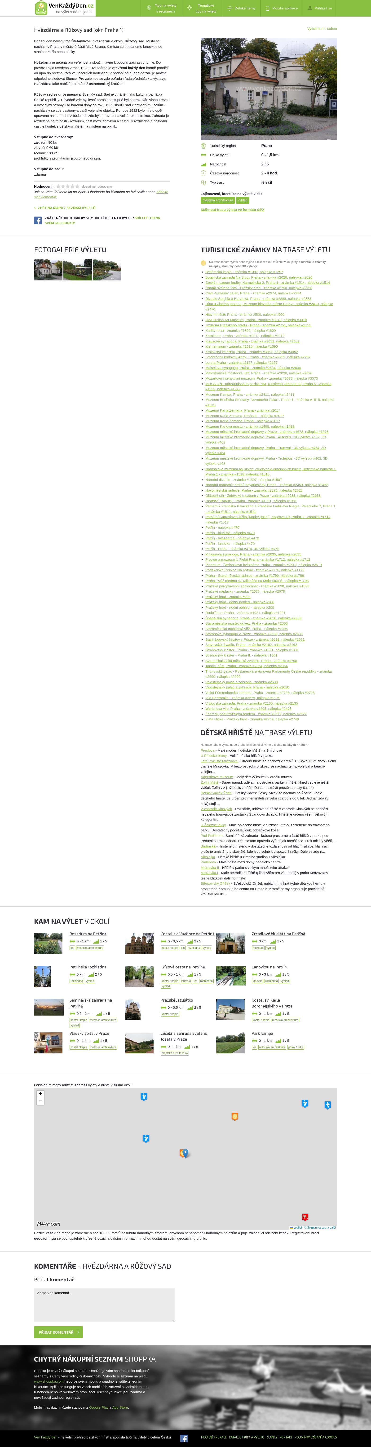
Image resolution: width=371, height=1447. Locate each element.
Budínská (208, 846)
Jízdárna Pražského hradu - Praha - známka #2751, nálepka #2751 (258, 325)
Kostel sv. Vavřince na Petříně (188, 933)
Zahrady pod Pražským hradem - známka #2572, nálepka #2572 (256, 714)
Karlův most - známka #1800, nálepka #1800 (240, 330)
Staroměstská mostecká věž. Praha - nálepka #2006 (246, 629)
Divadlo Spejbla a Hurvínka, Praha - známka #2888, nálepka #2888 (258, 299)
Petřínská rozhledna (88, 966)
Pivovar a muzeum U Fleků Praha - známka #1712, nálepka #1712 (257, 559)
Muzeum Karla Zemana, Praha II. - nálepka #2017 (244, 416)
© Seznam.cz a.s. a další (320, 1227)
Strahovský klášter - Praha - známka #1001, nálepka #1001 (252, 650)
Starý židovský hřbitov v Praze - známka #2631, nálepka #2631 (255, 639)
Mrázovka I (209, 873)
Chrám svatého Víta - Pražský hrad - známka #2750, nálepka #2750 (258, 288)
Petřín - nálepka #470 (222, 527)
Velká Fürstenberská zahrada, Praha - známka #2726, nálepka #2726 (260, 693)
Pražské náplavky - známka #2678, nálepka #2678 (245, 591)
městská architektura (218, 200)
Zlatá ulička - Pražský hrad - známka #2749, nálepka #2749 (252, 719)
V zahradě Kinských (216, 809)
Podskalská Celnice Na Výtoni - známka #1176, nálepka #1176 (255, 570)
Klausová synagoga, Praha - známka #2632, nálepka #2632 (252, 341)
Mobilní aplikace (281, 8)
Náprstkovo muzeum (217, 777)
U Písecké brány (214, 756)
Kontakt (286, 1437)
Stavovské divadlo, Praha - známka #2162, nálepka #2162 (251, 645)
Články (272, 1437)
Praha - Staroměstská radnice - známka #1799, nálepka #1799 (254, 575)
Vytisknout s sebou (322, 29)
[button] (185, 1153)
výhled (242, 200)
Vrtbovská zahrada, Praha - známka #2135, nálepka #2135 (251, 703)
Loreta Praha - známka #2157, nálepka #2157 (241, 362)
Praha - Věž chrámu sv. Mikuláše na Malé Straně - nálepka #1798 (257, 581)
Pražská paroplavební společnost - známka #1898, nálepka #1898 (257, 586)
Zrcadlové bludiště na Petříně (278, 933)
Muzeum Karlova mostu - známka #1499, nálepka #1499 (249, 426)
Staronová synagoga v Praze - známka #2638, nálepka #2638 (254, 634)
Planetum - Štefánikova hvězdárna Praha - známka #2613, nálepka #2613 (263, 565)
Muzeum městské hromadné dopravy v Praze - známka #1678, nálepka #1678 (266, 432)
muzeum (258, 948)
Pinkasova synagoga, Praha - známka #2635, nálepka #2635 (253, 554)
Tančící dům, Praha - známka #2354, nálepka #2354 (246, 666)
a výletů (257, 1437)
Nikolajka (208, 857)
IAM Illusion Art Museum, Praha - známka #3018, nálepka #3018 (256, 320)
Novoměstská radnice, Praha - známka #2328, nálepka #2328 (254, 490)
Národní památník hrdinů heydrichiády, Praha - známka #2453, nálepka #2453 (266, 485)
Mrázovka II (210, 868)
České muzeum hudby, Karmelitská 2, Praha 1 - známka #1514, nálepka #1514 (267, 282)
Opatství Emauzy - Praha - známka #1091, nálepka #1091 (251, 501)
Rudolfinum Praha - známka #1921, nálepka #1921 (245, 613)
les (72, 948)
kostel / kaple (170, 948)
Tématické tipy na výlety (201, 8)
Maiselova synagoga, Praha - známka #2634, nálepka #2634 (253, 368)
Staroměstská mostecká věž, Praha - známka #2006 (246, 623)
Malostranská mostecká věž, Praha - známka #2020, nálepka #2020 (258, 373)
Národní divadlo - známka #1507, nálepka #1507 (243, 480)
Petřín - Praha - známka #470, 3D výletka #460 (242, 549)
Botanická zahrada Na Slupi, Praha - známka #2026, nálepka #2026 (258, 277)
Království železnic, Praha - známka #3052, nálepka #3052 (251, 352)
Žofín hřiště (209, 782)
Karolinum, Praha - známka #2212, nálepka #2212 (244, 336)
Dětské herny (242, 8)
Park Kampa (262, 1033)
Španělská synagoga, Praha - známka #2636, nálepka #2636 (253, 618)
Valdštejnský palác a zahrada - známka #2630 (241, 682)
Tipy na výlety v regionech (162, 8)
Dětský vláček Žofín (216, 793)
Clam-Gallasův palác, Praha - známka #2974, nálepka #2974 (253, 293)
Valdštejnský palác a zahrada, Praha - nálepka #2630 (247, 687)
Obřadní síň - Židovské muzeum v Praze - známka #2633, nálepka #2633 (263, 495)
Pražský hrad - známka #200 (228, 597)
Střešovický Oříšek (215, 883)
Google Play (99, 1407)
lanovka (186, 981)
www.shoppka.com (49, 1381)
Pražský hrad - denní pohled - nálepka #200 (239, 602)
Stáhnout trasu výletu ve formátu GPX (233, 210)
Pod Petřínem (211, 836)
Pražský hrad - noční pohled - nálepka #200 (239, 607)
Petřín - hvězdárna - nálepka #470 (232, 538)
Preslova (207, 750)
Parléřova (208, 862)
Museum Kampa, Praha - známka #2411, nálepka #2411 (249, 394)
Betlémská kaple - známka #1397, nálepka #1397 (244, 272)
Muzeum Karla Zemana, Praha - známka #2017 (242, 410)
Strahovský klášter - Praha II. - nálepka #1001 (241, 655)
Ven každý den (45, 1437)
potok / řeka (295, 1047)
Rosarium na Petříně (88, 933)
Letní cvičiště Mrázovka (219, 761)
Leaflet (296, 1227)
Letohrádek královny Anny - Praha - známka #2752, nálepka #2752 (257, 357)
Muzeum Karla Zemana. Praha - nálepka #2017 (242, 421)
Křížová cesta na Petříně (183, 966)
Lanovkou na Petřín (269, 966)
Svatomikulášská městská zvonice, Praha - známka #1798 (251, 661)
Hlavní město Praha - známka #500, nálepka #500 (244, 314)
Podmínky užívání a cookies (316, 1437)
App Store (120, 1407)
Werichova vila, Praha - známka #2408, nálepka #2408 (248, 708)
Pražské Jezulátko (177, 1000)
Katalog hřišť (239, 1437)
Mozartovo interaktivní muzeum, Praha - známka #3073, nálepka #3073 (261, 378)
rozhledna (194, 948)
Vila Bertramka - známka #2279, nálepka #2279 (242, 698)
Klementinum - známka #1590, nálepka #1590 (241, 346)
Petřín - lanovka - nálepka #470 (230, 544)
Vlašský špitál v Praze (89, 1033)
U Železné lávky (213, 825)
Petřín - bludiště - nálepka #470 (230, 533)
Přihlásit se (320, 8)
